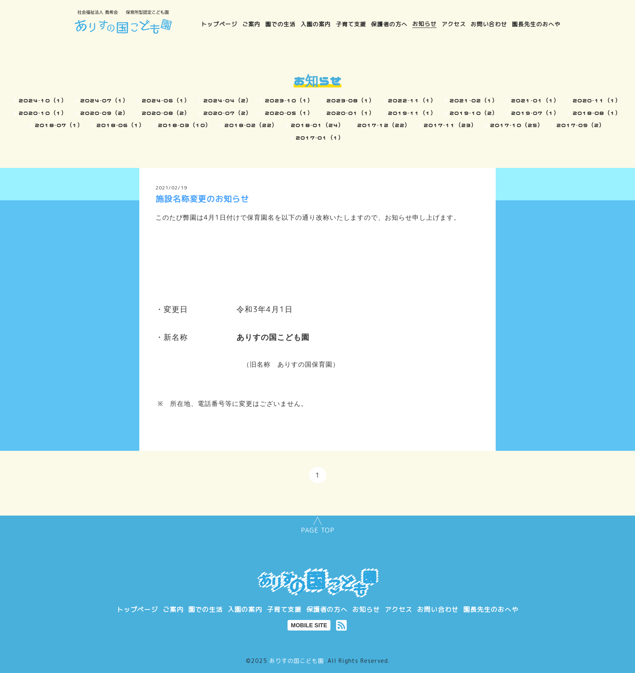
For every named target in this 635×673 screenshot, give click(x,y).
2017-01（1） (320, 137)
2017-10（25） (516, 125)
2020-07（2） (227, 113)
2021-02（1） (474, 100)
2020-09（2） (104, 113)
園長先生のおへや (536, 24)
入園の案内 (315, 24)
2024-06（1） (166, 100)
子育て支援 (351, 24)
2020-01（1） (350, 113)
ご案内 (251, 24)
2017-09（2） (580, 125)
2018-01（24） (317, 125)
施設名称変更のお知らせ (202, 198)
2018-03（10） (184, 125)
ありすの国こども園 (296, 661)
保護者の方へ (389, 24)
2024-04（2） (227, 100)
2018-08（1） (597, 113)
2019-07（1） (535, 113)
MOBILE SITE (309, 625)
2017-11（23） (450, 125)
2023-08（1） (350, 100)
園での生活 (280, 24)
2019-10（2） (474, 113)
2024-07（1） (104, 100)
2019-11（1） (412, 113)
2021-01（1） (535, 100)
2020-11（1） (597, 100)
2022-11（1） (412, 100)
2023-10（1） (289, 100)
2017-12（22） (384, 125)
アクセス (453, 24)
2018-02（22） (251, 125)
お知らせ (424, 24)
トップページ (219, 24)
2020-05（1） (289, 113)
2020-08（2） (166, 113)
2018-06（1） (120, 125)
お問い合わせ (489, 24)
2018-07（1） (59, 125)
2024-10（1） (43, 100)
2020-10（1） (43, 113)
